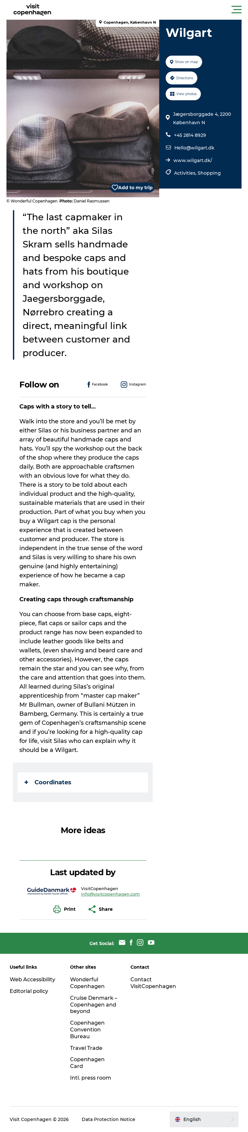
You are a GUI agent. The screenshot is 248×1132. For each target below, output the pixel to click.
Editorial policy (29, 991)
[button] (153, 10)
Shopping (209, 173)
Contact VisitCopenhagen (153, 982)
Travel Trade (86, 1048)
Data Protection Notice (108, 1119)
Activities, (186, 173)
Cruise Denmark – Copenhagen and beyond (93, 1005)
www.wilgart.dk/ (192, 160)
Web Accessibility (32, 979)
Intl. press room (90, 1078)
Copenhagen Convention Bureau (87, 1029)
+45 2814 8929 (190, 135)
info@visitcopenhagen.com (110, 894)
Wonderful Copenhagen (87, 982)
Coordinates (48, 782)
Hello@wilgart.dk (194, 148)
